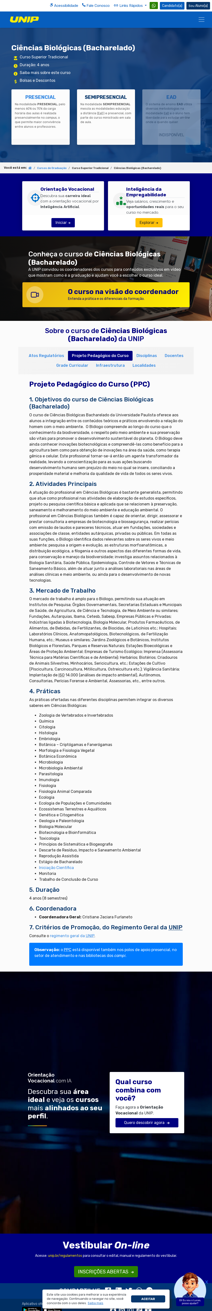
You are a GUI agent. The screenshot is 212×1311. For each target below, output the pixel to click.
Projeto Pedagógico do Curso (100, 355)
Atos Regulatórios (46, 355)
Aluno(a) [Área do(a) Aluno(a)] (198, 6)
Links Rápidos (129, 5)
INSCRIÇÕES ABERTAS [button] (106, 1272)
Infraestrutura (110, 365)
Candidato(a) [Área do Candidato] (172, 6)
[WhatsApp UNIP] (154, 5)
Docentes (174, 355)
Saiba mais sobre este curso (45, 72)
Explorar (149, 222)
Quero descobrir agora (147, 1122)
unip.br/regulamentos (65, 1256)
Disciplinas (146, 355)
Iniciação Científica (56, 867)
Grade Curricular (72, 365)
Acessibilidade (64, 5)
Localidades (144, 365)
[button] (95, 1303)
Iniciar (63, 222)
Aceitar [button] (148, 1299)
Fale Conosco (96, 5)
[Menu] (201, 19)
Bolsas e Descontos (37, 80)
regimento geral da (72, 935)
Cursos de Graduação (52, 168)
